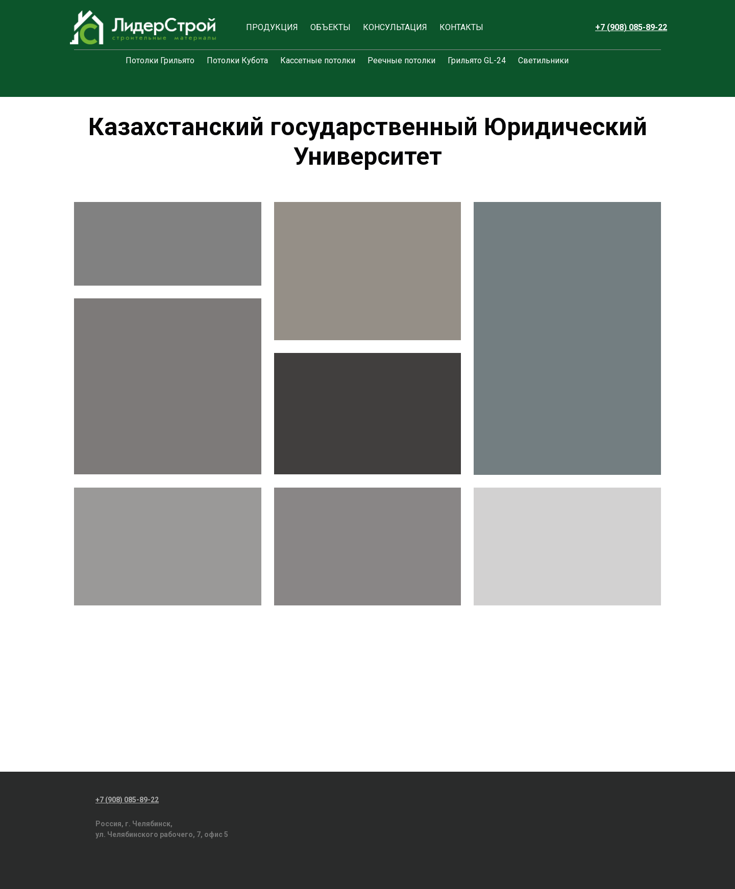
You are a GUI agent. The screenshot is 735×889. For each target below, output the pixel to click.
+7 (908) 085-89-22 (631, 27)
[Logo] (143, 27)
